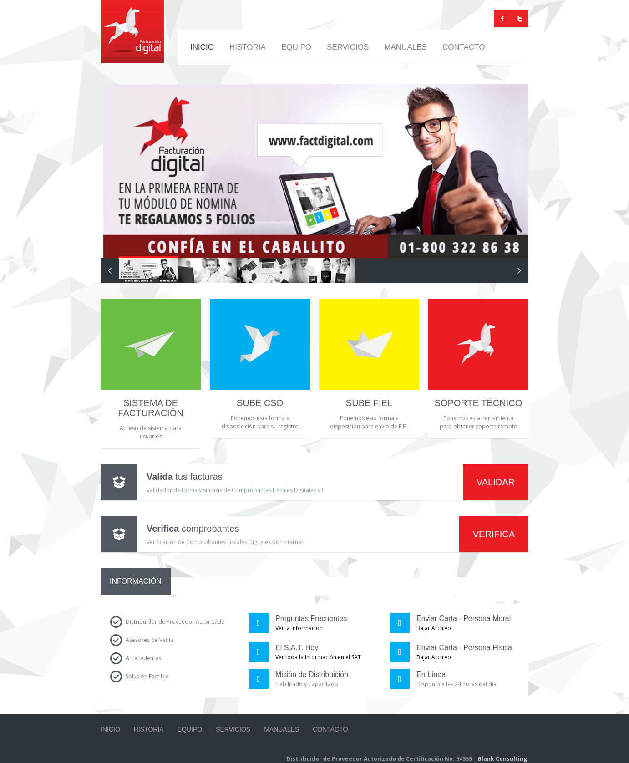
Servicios (348, 47)
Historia (247, 47)
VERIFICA (494, 534)
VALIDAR (496, 482)
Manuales (405, 47)
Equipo (296, 47)
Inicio (202, 47)
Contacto (463, 47)
